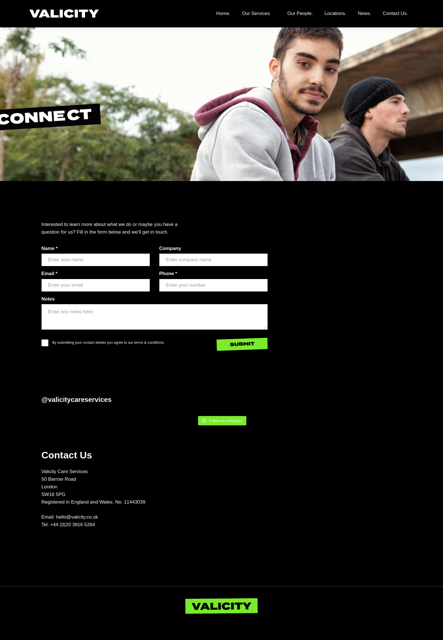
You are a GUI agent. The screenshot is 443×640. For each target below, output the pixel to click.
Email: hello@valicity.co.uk (70, 517)
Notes (48, 299)
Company (170, 248)
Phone (168, 273)
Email (50, 273)
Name (50, 248)
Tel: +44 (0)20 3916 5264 (68, 524)
